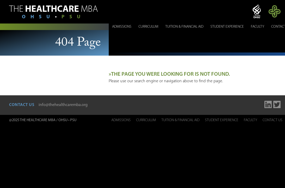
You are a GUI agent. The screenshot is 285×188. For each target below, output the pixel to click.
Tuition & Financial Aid (184, 27)
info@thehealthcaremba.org (63, 105)
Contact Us (272, 120)
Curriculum (148, 27)
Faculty (257, 27)
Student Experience (227, 27)
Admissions (121, 27)
